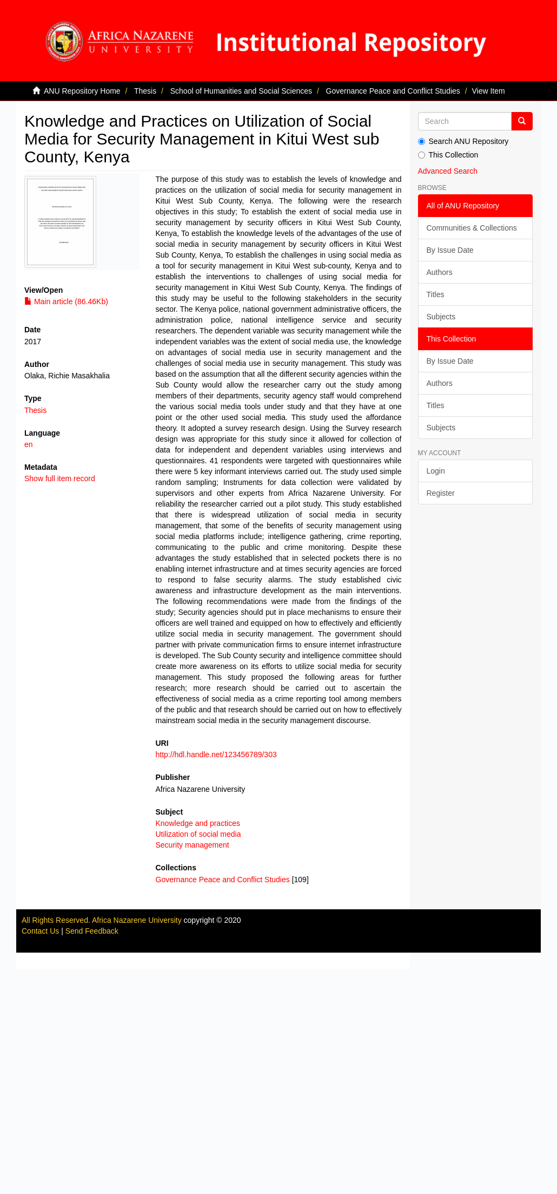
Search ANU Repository (463, 141)
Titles (436, 294)
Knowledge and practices (198, 823)
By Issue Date (450, 250)
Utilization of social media (198, 834)
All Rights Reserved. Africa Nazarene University (103, 920)
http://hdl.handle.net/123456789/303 (216, 754)
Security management (192, 845)
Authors (440, 272)
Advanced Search (448, 171)
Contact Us (40, 931)
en (28, 444)
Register (441, 493)
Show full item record (59, 478)
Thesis (145, 91)
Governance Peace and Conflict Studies (393, 91)
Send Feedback (91, 931)
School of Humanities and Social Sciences (241, 91)
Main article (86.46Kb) (66, 301)
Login (436, 471)
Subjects (441, 316)
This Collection (448, 154)
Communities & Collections (472, 228)
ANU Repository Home (82, 91)
